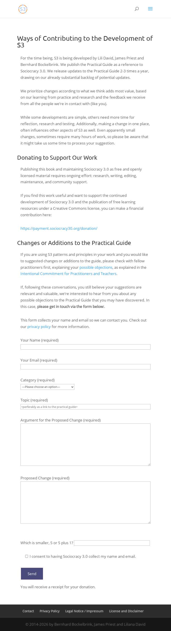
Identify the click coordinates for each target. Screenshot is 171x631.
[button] (150, 11)
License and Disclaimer (126, 611)
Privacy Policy (49, 611)
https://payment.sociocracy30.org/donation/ (58, 228)
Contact (28, 611)
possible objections (95, 267)
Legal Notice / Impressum (84, 611)
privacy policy (39, 326)
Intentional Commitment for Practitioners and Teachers (68, 273)
